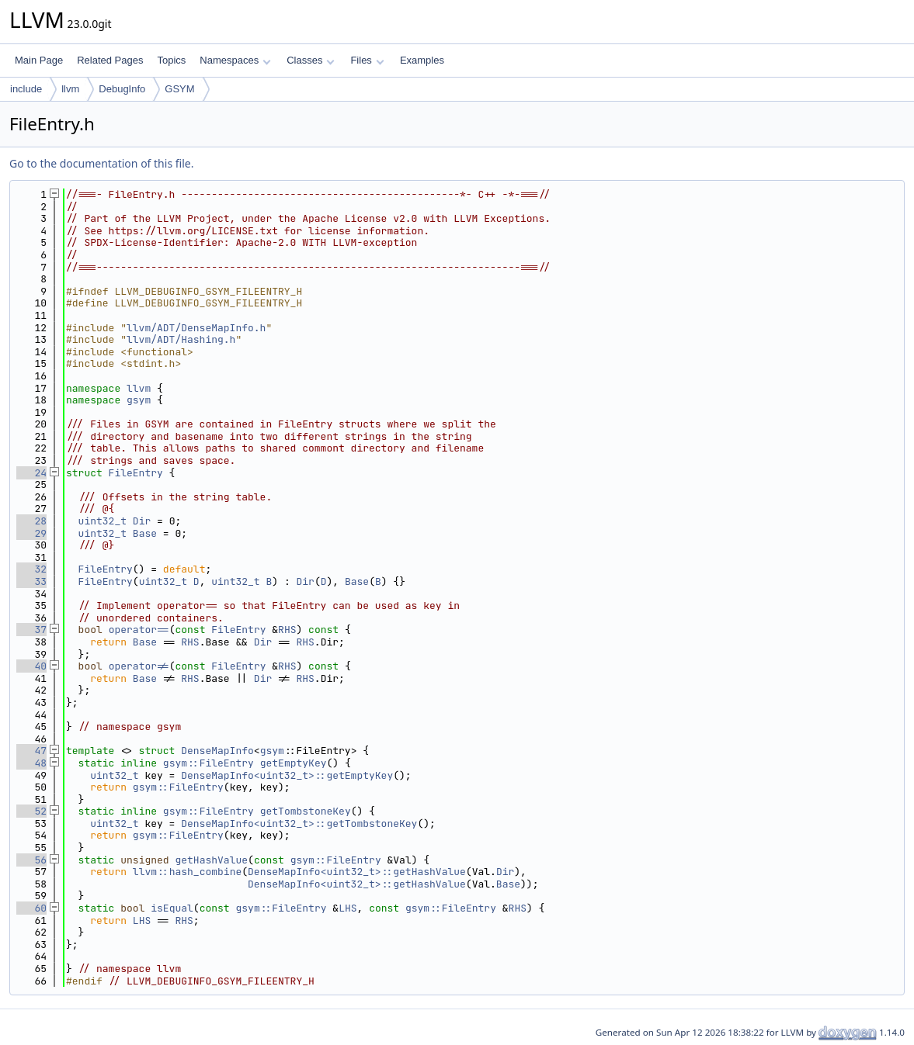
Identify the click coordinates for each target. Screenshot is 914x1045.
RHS (287, 629)
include (26, 89)
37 (31, 629)
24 (31, 472)
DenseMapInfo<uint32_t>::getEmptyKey (287, 775)
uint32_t (102, 521)
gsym (139, 400)
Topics (171, 60)
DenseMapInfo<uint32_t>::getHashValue (357, 871)
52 (31, 811)
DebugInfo (122, 89)
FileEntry (136, 472)
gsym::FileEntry (208, 763)
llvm (70, 89)
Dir (142, 521)
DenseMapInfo (217, 750)
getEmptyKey (293, 763)
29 (31, 533)
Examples (422, 60)
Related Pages (110, 60)
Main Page (39, 60)
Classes (311, 60)
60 (31, 908)
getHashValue (211, 860)
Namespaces (235, 60)
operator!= (139, 666)
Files (367, 60)
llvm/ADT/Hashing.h (181, 339)
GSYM (179, 89)
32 (31, 569)
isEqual (172, 908)
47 (31, 750)
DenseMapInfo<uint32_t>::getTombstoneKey (299, 823)
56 (31, 860)
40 (31, 666)
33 (31, 581)
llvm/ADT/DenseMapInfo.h (196, 327)
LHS (347, 908)
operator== (139, 629)
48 (31, 763)
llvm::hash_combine (187, 871)
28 (31, 521)
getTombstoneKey (305, 811)
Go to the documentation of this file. (101, 163)
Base (145, 533)
